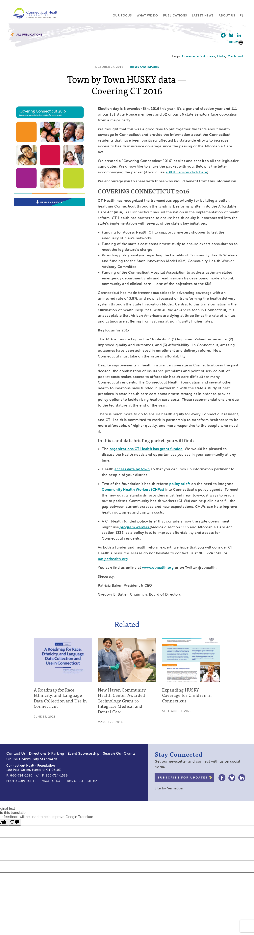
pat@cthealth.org (113, 559)
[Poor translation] (14, 822)
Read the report (50, 202)
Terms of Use (74, 781)
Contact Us (16, 753)
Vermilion (175, 788)
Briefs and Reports (144, 67)
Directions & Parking (46, 753)
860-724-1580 (21, 775)
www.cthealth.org (158, 567)
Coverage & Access (198, 56)
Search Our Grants (119, 753)
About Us (227, 15)
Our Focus (122, 15)
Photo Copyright (20, 781)
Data (221, 56)
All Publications (29, 34)
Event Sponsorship (84, 753)
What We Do (147, 15)
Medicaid (235, 56)
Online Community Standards (31, 759)
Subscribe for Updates (183, 777)
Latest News (203, 15)
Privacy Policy (49, 781)
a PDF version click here (186, 172)
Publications (175, 15)
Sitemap (93, 781)
